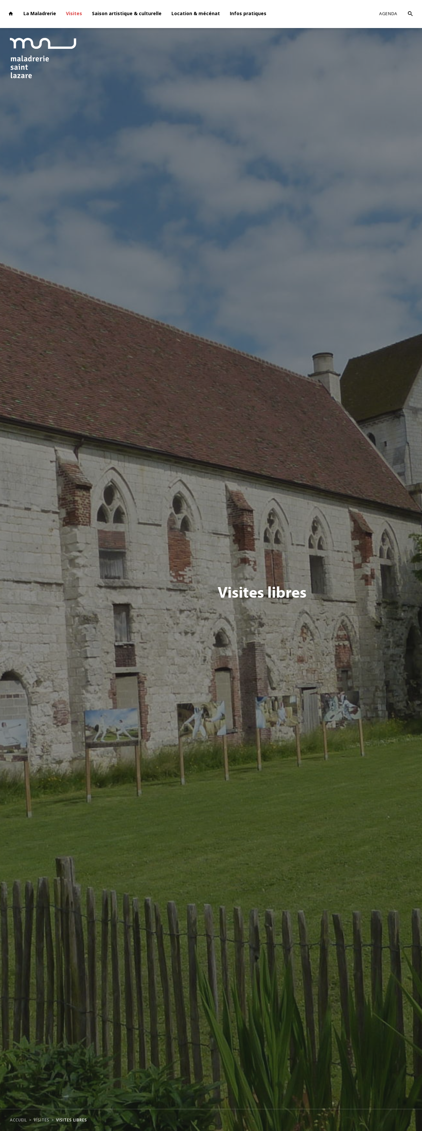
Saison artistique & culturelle (127, 13)
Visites (74, 13)
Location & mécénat (195, 13)
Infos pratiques (248, 13)
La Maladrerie (39, 13)
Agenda (388, 13)
